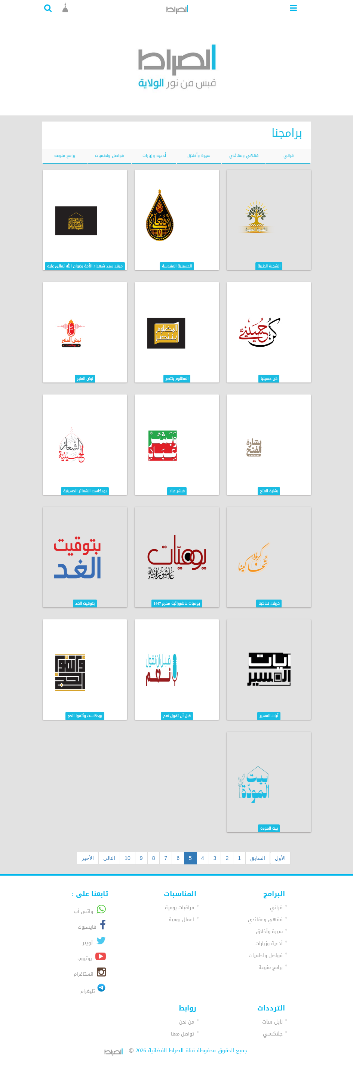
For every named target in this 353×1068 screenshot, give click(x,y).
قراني (288, 156)
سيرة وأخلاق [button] (269, 931)
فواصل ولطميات (109, 156)
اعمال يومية (181, 919)
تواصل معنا (182, 1033)
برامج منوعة (64, 156)
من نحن (186, 1022)
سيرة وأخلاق (199, 156)
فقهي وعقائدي (243, 156)
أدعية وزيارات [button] (269, 943)
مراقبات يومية (179, 907)
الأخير (88, 858)
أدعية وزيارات (154, 156)
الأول (280, 858)
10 (128, 858)
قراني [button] (276, 907)
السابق (257, 858)
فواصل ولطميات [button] (266, 955)
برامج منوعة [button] (270, 967)
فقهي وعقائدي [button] (265, 919)
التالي (109, 858)
